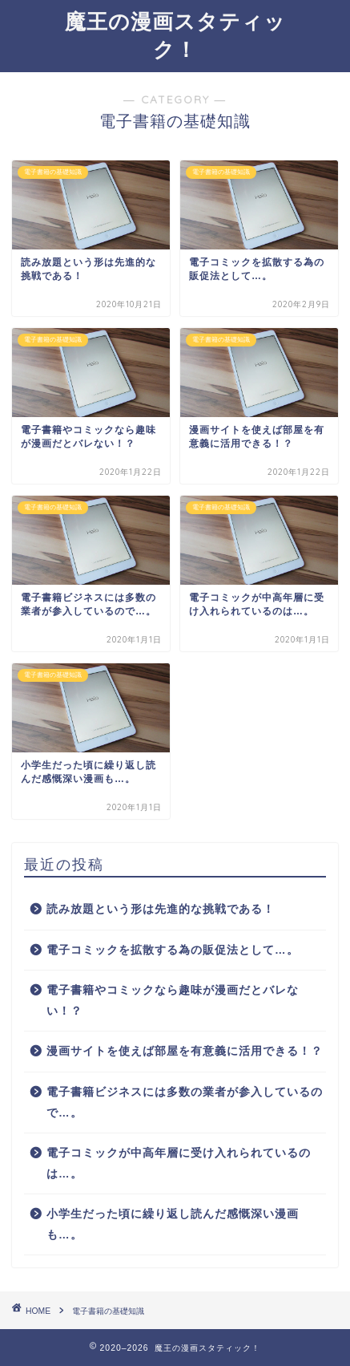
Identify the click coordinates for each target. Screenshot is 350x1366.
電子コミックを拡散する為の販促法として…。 (172, 950)
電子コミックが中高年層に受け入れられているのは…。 (178, 1163)
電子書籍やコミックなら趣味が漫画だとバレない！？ (172, 1000)
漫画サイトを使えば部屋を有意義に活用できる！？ (184, 1051)
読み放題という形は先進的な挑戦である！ (160, 909)
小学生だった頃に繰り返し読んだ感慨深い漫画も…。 (172, 1224)
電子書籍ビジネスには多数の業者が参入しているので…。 (184, 1102)
